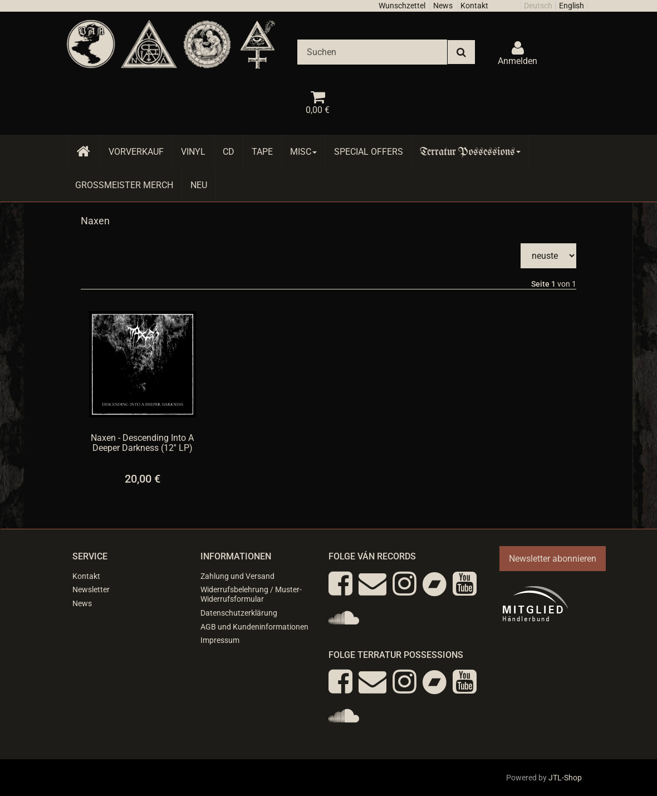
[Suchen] (372, 52)
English (571, 5)
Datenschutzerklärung (238, 612)
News (443, 5)
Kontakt (474, 5)
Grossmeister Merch (124, 185)
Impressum (219, 640)
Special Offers (368, 151)
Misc (303, 151)
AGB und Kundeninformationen (254, 626)
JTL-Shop (565, 777)
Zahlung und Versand (237, 576)
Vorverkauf (136, 151)
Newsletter (91, 589)
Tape (262, 151)
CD (228, 151)
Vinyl (193, 151)
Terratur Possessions (470, 151)
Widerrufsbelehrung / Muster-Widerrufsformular (251, 594)
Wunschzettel (402, 5)
